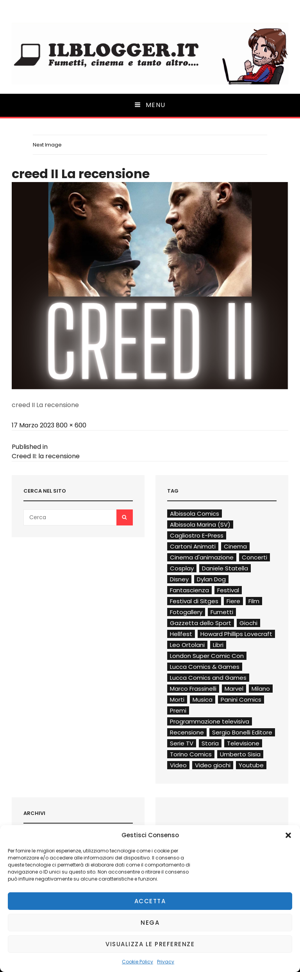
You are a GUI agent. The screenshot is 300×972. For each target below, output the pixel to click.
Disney (179, 579)
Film (253, 601)
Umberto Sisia (240, 754)
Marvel (234, 688)
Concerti (254, 557)
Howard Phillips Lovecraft (236, 634)
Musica (202, 699)
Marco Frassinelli (193, 688)
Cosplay (182, 568)
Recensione (187, 732)
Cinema (235, 546)
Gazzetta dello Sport (200, 623)
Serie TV (181, 743)
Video (178, 765)
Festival (228, 590)
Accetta (150, 901)
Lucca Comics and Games (208, 678)
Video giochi (212, 765)
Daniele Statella (225, 568)
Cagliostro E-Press (196, 535)
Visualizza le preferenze (150, 944)
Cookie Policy (137, 961)
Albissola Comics (194, 513)
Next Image (47, 144)
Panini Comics (241, 699)
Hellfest (181, 634)
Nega (150, 922)
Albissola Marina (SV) (200, 524)
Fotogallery (186, 612)
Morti (177, 699)
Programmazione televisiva (209, 721)
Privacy (165, 961)
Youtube (251, 765)
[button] (288, 835)
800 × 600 (71, 425)
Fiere (233, 601)
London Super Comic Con (207, 656)
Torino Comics (191, 754)
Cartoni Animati (193, 546)
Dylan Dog (211, 579)
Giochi (248, 623)
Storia (210, 743)
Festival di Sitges (194, 601)
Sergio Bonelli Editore (242, 732)
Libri (218, 645)
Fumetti (222, 612)
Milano (261, 688)
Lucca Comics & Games (204, 667)
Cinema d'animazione (202, 557)
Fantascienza (189, 590)
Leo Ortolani (187, 645)
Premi (178, 710)
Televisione (243, 743)
